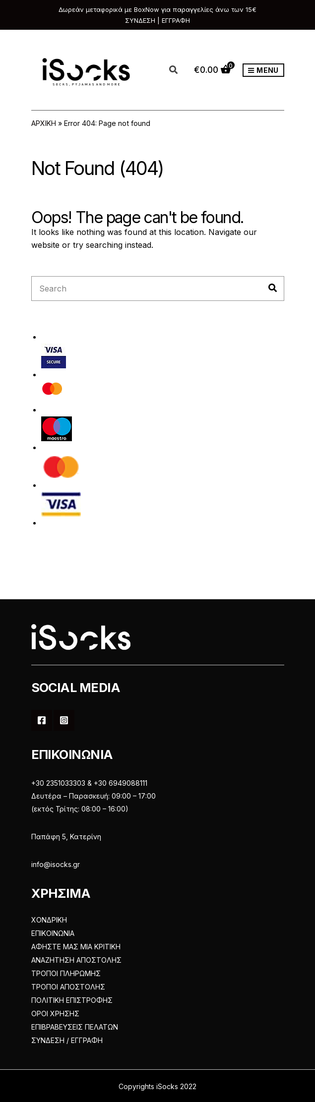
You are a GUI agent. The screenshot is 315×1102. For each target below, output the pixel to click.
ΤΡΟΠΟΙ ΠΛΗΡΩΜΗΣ (66, 973)
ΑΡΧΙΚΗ (43, 123)
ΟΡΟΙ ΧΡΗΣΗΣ (55, 1013)
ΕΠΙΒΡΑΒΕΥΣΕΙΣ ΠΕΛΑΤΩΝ (74, 1027)
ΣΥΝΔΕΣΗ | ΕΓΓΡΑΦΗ (157, 20)
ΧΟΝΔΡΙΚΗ (49, 920)
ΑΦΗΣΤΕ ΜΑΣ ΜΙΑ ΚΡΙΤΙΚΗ (76, 946)
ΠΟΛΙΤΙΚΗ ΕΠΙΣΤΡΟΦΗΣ (72, 1000)
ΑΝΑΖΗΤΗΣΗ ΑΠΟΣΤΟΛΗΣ (76, 960)
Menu (263, 70)
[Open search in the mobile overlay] (179, 70)
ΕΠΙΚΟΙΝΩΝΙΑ (52, 933)
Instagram (64, 720)
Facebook (41, 720)
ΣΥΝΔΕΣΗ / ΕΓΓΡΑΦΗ (67, 1040)
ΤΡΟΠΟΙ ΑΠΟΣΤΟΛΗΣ (68, 987)
